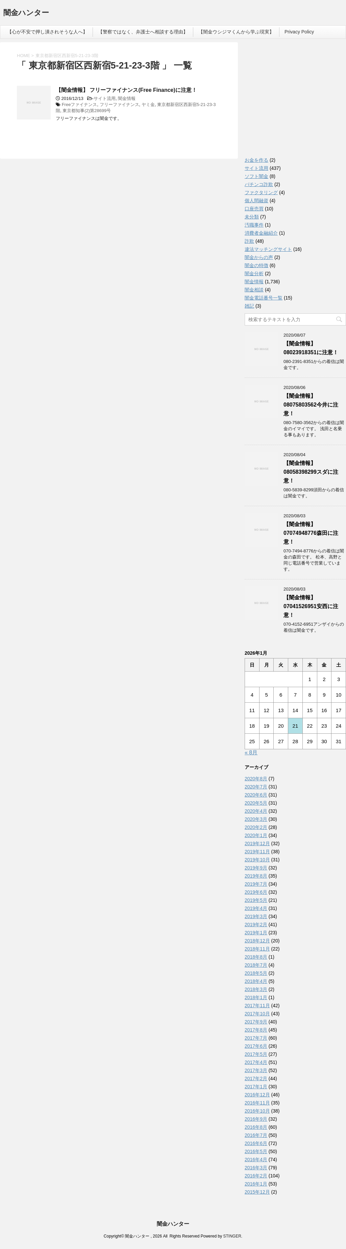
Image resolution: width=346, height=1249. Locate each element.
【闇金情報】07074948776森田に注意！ (310, 533)
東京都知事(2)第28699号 (87, 110)
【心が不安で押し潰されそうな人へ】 (47, 31)
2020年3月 (256, 819)
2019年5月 (256, 900)
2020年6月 (256, 795)
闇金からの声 (259, 257)
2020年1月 (256, 835)
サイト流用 (105, 98)
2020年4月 (256, 811)
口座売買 (254, 208)
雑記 (249, 306)
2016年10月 (257, 1111)
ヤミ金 (148, 104)
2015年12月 (257, 1192)
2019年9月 (256, 867)
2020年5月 (256, 803)
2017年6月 (256, 1046)
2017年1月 (256, 1086)
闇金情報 (126, 98)
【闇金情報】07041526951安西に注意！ (310, 606)
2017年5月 (256, 1054)
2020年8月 (256, 778)
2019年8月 (256, 876)
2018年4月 (256, 981)
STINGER (232, 1236)
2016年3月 (256, 1167)
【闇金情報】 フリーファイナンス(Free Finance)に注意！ (126, 90)
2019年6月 (256, 892)
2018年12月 (257, 940)
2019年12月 (257, 843)
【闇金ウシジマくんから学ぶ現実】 (236, 31)
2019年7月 (256, 884)
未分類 (252, 216)
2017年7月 (256, 1038)
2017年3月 (256, 1070)
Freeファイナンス (79, 104)
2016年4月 (256, 1159)
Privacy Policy (299, 31)
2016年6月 (256, 1143)
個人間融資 (256, 200)
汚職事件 (254, 225)
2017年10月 (257, 1013)
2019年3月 (256, 916)
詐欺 (249, 241)
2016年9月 (256, 1119)
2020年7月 (256, 786)
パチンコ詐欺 (259, 184)
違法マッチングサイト (268, 249)
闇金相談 (254, 289)
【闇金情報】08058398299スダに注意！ (310, 472)
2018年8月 (256, 957)
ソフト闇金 (256, 176)
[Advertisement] (295, 101)
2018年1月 (256, 997)
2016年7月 (256, 1135)
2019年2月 (256, 924)
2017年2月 (256, 1078)
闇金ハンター (26, 13)
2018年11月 (257, 949)
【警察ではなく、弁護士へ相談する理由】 (143, 31)
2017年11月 (257, 1005)
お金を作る (256, 160)
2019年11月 (257, 851)
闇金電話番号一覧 (263, 298)
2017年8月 (256, 1030)
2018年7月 (256, 965)
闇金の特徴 (256, 265)
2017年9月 (256, 1021)
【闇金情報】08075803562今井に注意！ (310, 404)
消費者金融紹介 (261, 233)
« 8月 (251, 752)
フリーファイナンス (119, 104)
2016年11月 (257, 1102)
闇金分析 (254, 273)
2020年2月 (256, 827)
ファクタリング (261, 192)
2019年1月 (256, 932)
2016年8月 (256, 1127)
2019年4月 (256, 908)
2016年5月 (256, 1151)
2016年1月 (256, 1184)
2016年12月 (257, 1094)
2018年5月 (256, 973)
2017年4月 (256, 1062)
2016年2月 (256, 1175)
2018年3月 (256, 989)
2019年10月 (257, 859)
